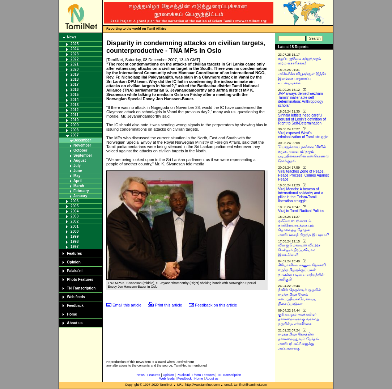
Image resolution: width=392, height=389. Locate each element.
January (80, 196)
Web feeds (76, 297)
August (79, 160)
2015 (74, 95)
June (77, 171)
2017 (74, 84)
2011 (74, 115)
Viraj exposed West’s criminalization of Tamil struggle (303, 135)
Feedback (75, 306)
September (82, 155)
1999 (74, 236)
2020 (74, 69)
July (77, 166)
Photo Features (80, 280)
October (80, 150)
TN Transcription (81, 288)
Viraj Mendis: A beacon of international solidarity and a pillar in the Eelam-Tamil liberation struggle (300, 195)
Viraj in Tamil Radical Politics (301, 211)
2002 (74, 221)
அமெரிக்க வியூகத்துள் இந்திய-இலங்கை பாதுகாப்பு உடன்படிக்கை (303, 78)
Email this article (126, 305)
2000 (74, 231)
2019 (74, 74)
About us (74, 323)
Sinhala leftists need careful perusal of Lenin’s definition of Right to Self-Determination (302, 119)
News (71, 37)
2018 (74, 79)
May (76, 176)
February (81, 191)
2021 (74, 64)
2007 (74, 135)
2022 (74, 59)
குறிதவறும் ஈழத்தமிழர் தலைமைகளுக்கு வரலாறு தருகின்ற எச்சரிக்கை (298, 319)
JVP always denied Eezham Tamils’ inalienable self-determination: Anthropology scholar (300, 99)
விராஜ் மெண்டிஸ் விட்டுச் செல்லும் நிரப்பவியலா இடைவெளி (299, 250)
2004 (74, 211)
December (82, 140)
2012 (74, 110)
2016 (74, 90)
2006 (74, 201)
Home (72, 314)
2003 (74, 216)
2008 (74, 130)
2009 (74, 125)
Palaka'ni (74, 271)
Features (74, 253)
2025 (74, 44)
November (82, 145)
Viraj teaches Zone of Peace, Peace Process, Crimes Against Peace (303, 175)
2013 (74, 105)
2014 (74, 100)
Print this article (168, 305)
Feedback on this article (216, 305)
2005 (74, 206)
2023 (74, 54)
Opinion (74, 262)
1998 (74, 242)
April (77, 181)
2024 (74, 49)
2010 (74, 120)
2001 (74, 226)
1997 (74, 247)
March (78, 186)
